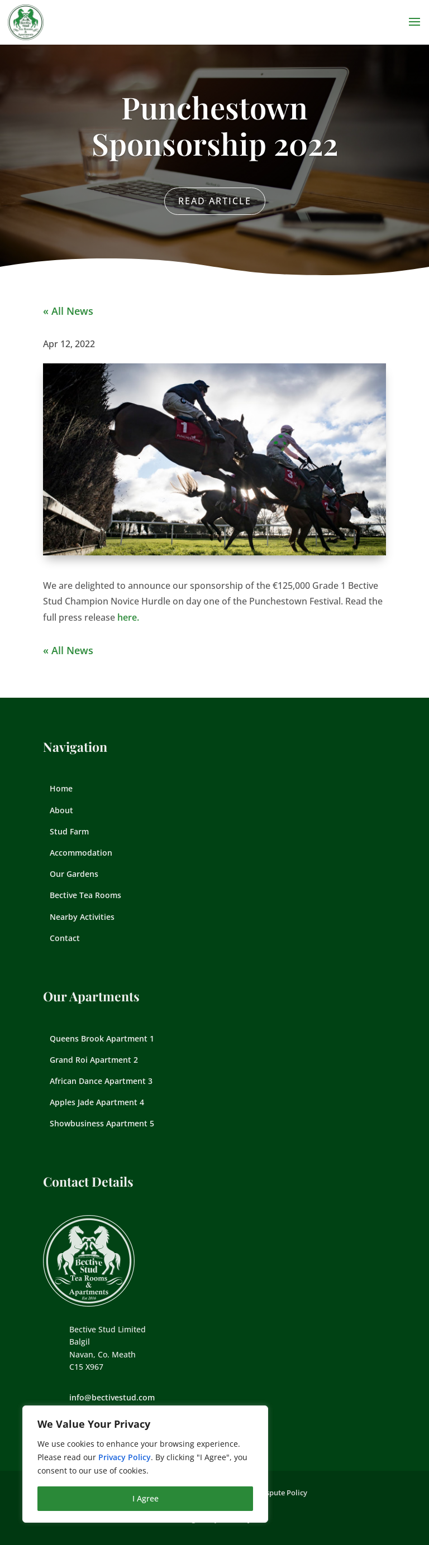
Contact (65, 938)
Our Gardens (74, 874)
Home (61, 788)
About (61, 810)
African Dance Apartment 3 (101, 1081)
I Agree (145, 1498)
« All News (68, 311)
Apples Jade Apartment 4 (97, 1102)
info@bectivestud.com (112, 1397)
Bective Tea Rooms (85, 895)
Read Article (214, 201)
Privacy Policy (124, 1457)
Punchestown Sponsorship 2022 (215, 125)
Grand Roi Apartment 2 (94, 1059)
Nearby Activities (82, 916)
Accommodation (81, 852)
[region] (145, 1464)
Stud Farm (69, 831)
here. (128, 617)
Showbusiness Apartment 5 (102, 1123)
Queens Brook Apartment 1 (102, 1038)
